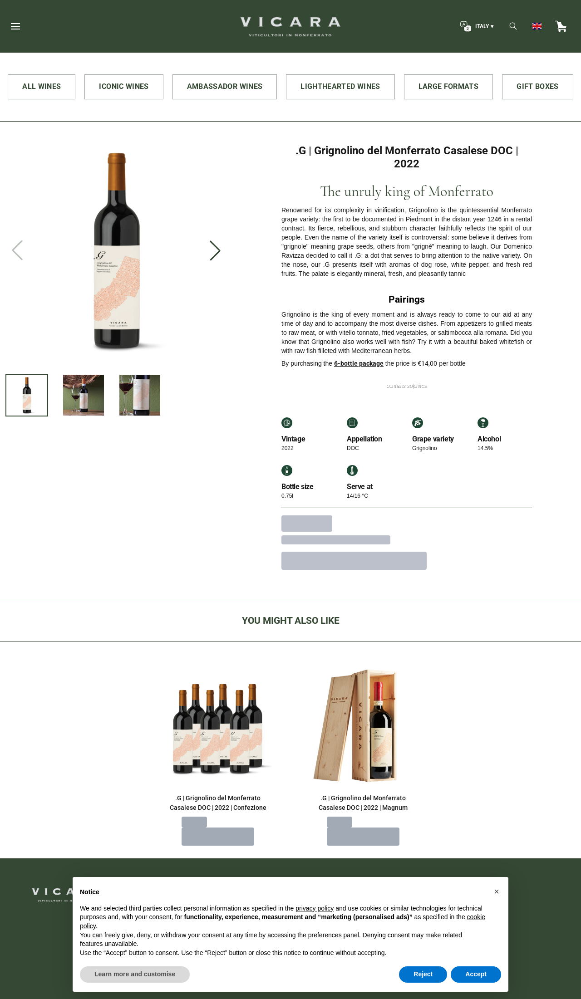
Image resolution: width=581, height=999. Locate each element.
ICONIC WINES (123, 86)
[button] (496, 913)
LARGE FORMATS (449, 86)
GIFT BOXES (538, 86)
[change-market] (476, 26)
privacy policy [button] (314, 929)
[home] (290, 26)
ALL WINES (41, 86)
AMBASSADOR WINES (225, 86)
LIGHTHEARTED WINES (340, 86)
